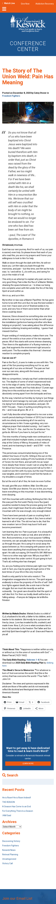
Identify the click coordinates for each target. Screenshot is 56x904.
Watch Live (9, 3)
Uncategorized (9, 859)
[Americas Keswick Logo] (28, 24)
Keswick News (9, 850)
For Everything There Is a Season (17, 811)
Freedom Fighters (11, 96)
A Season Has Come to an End (16, 806)
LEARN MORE (28, 763)
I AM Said (6, 815)
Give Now (25, 4)
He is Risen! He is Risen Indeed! (16, 797)
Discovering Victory (11, 841)
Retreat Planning (10, 854)
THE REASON (8, 802)
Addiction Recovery (45, 4)
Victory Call (7, 863)
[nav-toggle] (4, 10)
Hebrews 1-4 (33, 660)
